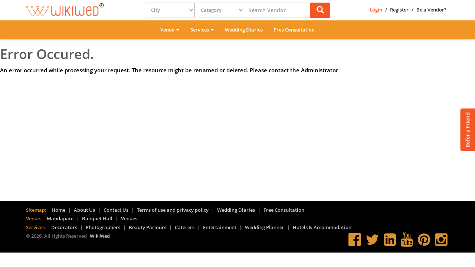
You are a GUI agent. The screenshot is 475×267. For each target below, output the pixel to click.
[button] (320, 10)
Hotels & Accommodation (322, 227)
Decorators (64, 227)
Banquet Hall (97, 218)
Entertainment (219, 227)
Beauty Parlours (147, 227)
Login (376, 9)
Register (399, 9)
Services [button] (202, 29)
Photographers (103, 227)
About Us (84, 210)
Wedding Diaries (244, 29)
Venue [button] (169, 29)
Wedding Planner (264, 227)
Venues (129, 218)
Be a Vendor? (431, 9)
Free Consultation (294, 29)
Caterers (184, 227)
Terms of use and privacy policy (173, 210)
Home (58, 210)
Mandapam (60, 218)
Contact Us (116, 210)
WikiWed (100, 236)
